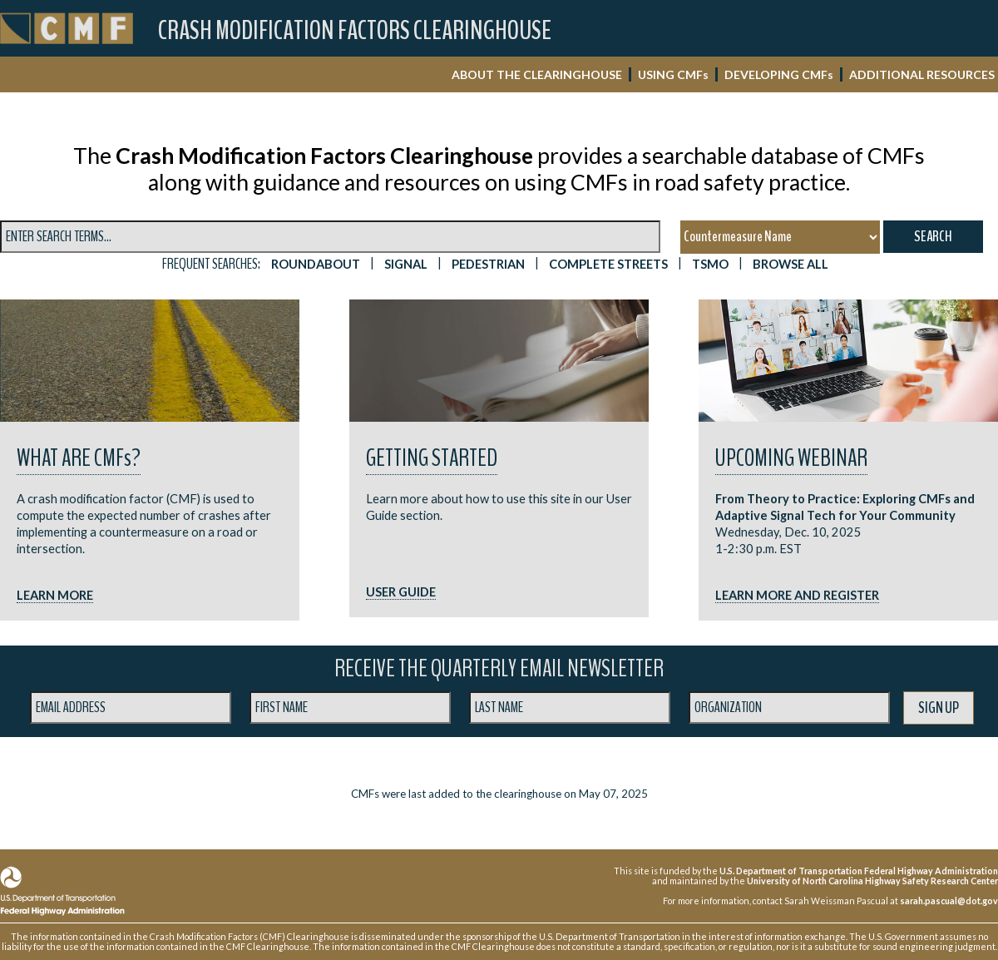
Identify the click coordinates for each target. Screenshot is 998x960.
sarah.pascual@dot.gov (949, 900)
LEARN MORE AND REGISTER (797, 595)
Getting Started (431, 458)
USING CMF (673, 74)
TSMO (710, 264)
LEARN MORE (55, 595)
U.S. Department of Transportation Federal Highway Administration (858, 870)
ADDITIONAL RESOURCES (922, 74)
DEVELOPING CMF (778, 74)
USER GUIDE (401, 592)
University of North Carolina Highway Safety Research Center (872, 880)
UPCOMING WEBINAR (791, 458)
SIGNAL (405, 264)
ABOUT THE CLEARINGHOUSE (537, 74)
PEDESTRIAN (488, 264)
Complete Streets (608, 264)
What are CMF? (79, 458)
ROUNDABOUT (315, 264)
